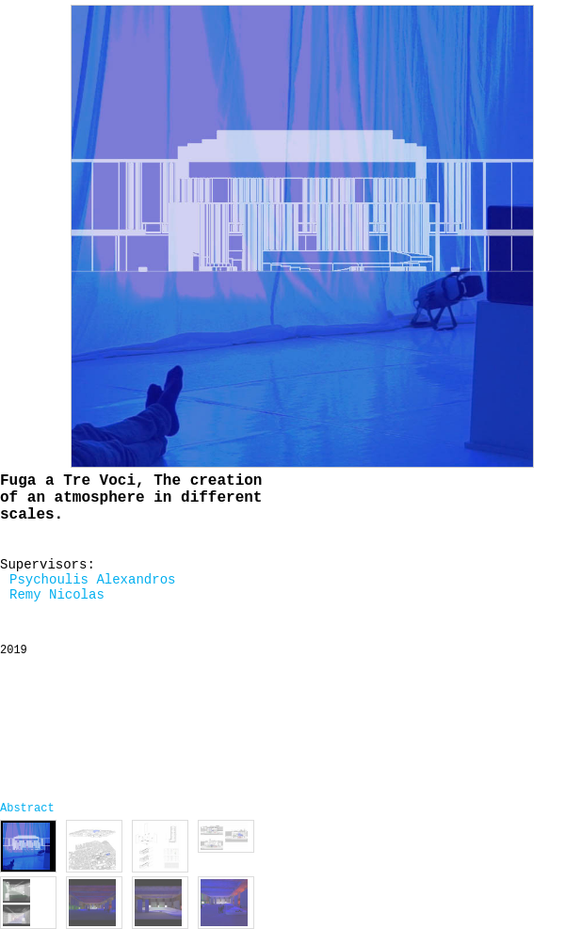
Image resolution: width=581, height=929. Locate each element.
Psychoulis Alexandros (92, 579)
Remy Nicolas (57, 594)
